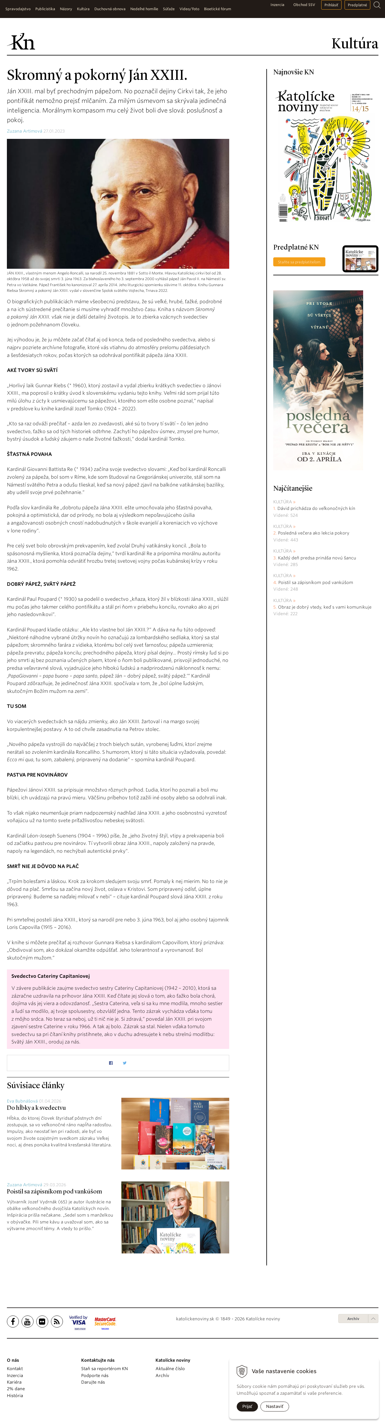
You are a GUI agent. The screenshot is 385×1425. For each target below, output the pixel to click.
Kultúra (282, 501)
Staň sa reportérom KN (104, 1368)
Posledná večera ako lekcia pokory (313, 533)
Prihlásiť (331, 5)
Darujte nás (93, 1382)
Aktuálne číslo (170, 1368)
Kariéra (14, 1382)
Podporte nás (94, 1375)
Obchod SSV (304, 4)
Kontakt (15, 1368)
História (15, 1395)
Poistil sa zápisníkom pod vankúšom (54, 1192)
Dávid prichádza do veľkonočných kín (316, 508)
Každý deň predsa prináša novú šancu (317, 557)
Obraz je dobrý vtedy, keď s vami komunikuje (325, 607)
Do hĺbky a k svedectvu (36, 1108)
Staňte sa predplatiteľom (299, 262)
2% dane (16, 1388)
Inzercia (277, 4)
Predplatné (357, 5)
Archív (353, 1318)
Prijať (247, 1406)
